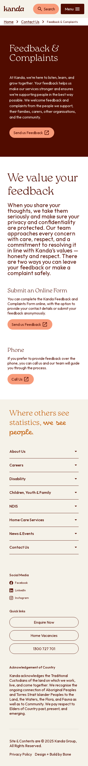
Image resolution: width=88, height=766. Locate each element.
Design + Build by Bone (53, 754)
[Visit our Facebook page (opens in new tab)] (44, 583)
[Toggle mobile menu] (72, 9)
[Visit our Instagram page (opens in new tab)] (44, 598)
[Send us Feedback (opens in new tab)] (31, 132)
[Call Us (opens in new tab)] (21, 380)
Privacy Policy (20, 754)
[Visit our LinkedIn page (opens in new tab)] (44, 590)
